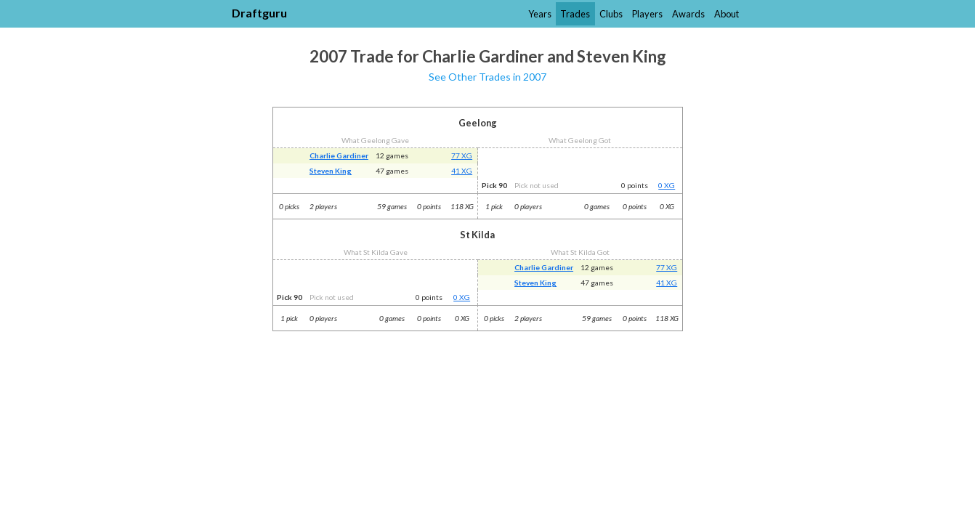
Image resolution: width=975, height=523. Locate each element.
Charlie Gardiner (339, 155)
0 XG (666, 185)
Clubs (611, 14)
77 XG (461, 155)
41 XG (461, 170)
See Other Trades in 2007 (487, 76)
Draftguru (259, 13)
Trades (575, 14)
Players (647, 14)
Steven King (331, 170)
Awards (688, 14)
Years (539, 14)
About (726, 14)
